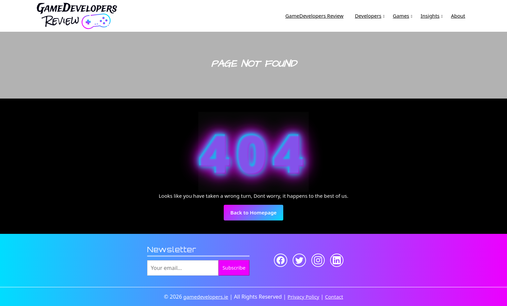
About (458, 15)
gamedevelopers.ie (205, 296)
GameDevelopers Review (314, 15)
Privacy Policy (303, 296)
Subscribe (233, 267)
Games (401, 15)
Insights (430, 15)
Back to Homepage (256, 214)
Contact (334, 296)
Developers (368, 15)
